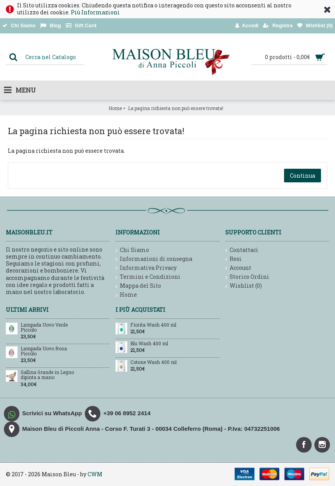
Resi (233, 259)
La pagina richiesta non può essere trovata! (175, 108)
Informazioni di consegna (154, 259)
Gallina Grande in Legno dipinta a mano (47, 375)
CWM (95, 474)
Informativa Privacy (146, 268)
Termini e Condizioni (148, 277)
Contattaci (241, 250)
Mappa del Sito (138, 286)
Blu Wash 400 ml (149, 343)
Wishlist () (243, 286)
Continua (302, 175)
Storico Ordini (247, 277)
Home (115, 108)
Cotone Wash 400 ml (153, 362)
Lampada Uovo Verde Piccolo (44, 327)
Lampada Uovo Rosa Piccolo (44, 351)
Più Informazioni (95, 12)
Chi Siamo (132, 250)
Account (238, 268)
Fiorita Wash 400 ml (153, 325)
